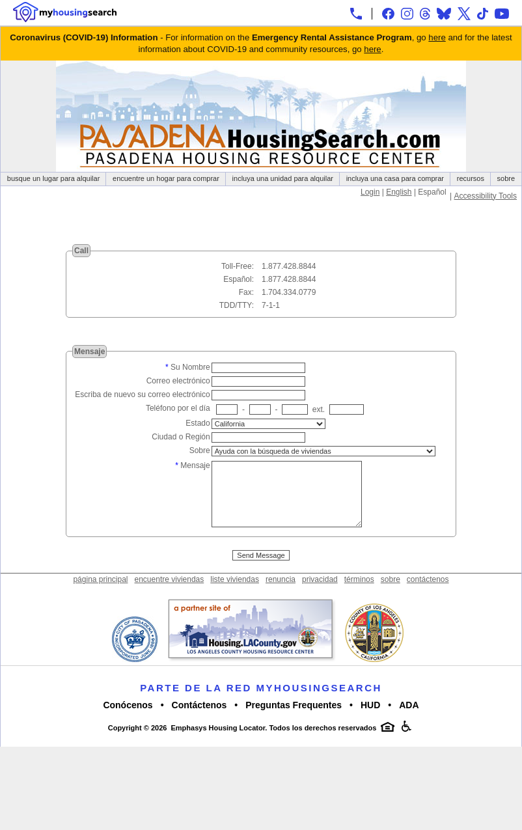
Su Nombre (190, 367)
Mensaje (195, 465)
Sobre (199, 450)
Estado (197, 423)
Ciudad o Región (181, 436)
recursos (470, 178)
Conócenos (127, 720)
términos (359, 595)
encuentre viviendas (169, 595)
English (398, 192)
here (436, 37)
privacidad (320, 595)
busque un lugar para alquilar (53, 178)
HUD (370, 720)
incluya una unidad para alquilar (282, 178)
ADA (409, 720)
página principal (100, 595)
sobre (506, 178)
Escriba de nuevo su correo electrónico (142, 394)
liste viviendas (234, 595)
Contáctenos (199, 720)
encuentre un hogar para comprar (166, 178)
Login (370, 192)
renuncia (280, 595)
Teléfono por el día (178, 408)
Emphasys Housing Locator (218, 743)
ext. (318, 409)
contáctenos (428, 595)
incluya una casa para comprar (395, 178)
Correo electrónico (178, 380)
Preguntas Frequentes (293, 720)
